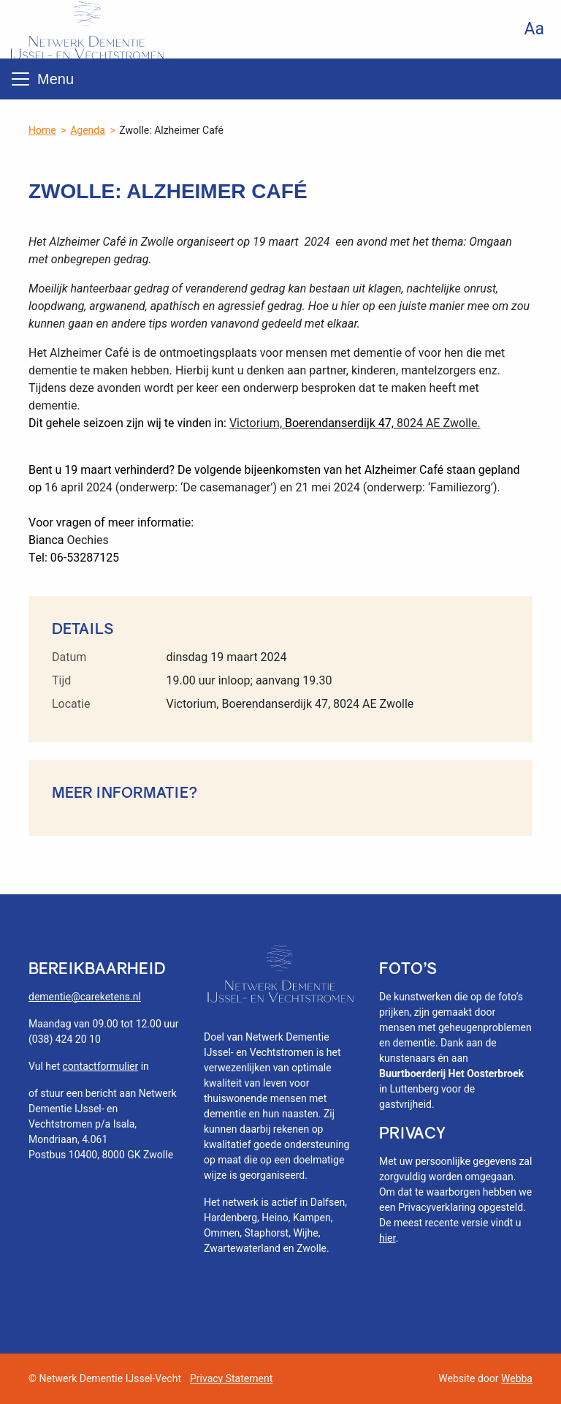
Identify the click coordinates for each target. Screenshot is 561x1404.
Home (42, 130)
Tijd (61, 680)
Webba (517, 1378)
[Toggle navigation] (20, 79)
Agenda (87, 130)
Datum (69, 657)
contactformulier (101, 1066)
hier (387, 1238)
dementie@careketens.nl (84, 997)
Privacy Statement (231, 1378)
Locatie (71, 704)
